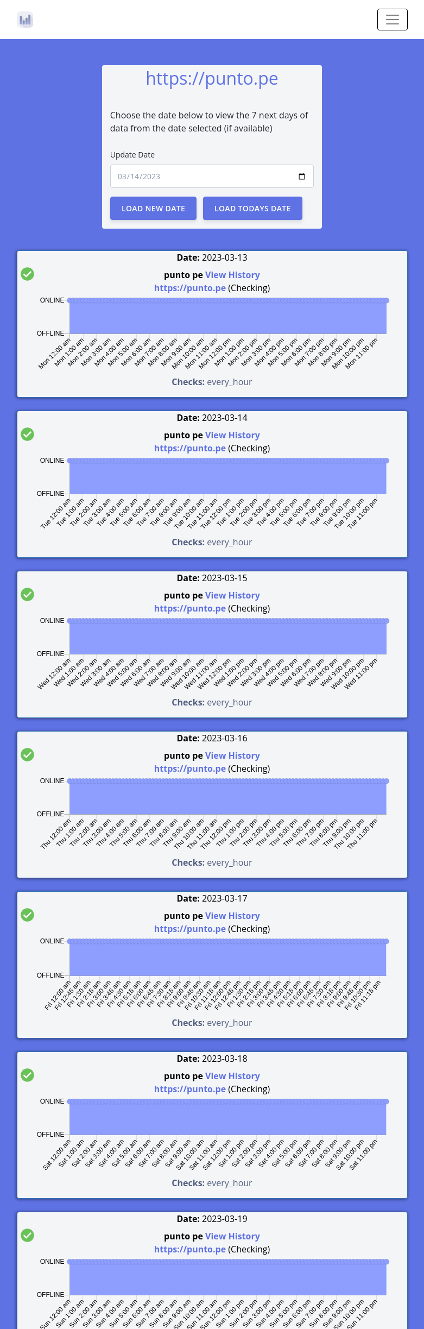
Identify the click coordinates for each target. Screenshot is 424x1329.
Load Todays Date (252, 208)
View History (232, 275)
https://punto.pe (190, 288)
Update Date (132, 154)
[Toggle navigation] (392, 19)
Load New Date (153, 208)
